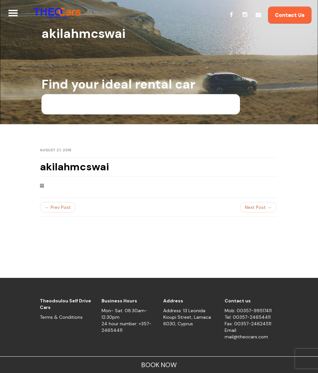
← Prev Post (58, 207)
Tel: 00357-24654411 (248, 317)
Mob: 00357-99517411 (248, 310)
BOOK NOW (159, 365)
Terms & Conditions (61, 317)
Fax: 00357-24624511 (248, 323)
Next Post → (258, 207)
